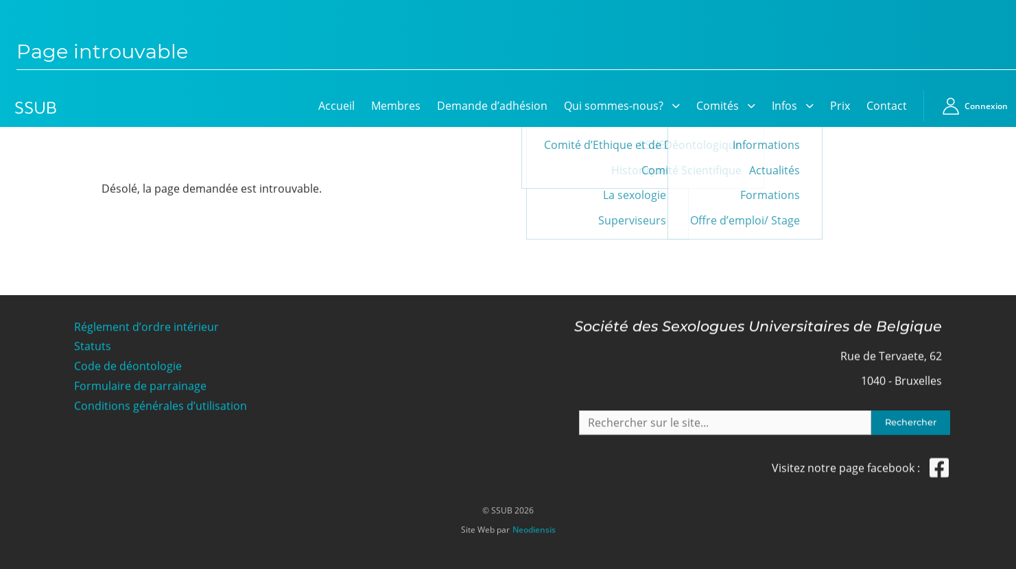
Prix (840, 105)
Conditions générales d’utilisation (160, 405)
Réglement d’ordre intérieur (146, 325)
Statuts (92, 345)
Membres (396, 105)
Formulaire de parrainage (140, 385)
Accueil (336, 105)
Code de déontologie (128, 365)
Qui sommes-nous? (613, 105)
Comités (717, 105)
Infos (784, 105)
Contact (886, 105)
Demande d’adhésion (492, 105)
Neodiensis (534, 526)
